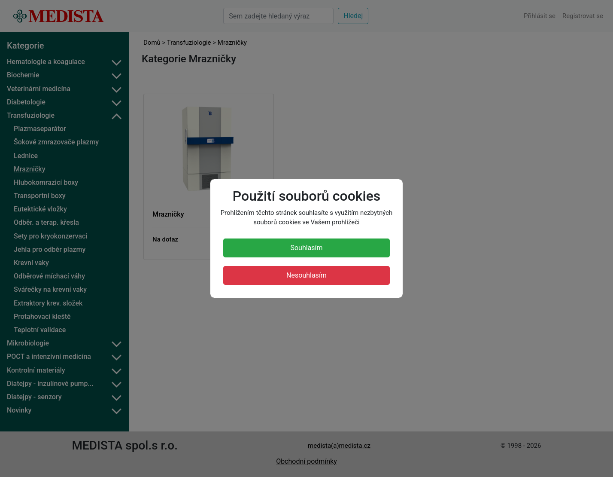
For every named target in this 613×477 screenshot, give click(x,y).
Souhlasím (306, 248)
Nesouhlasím (306, 275)
